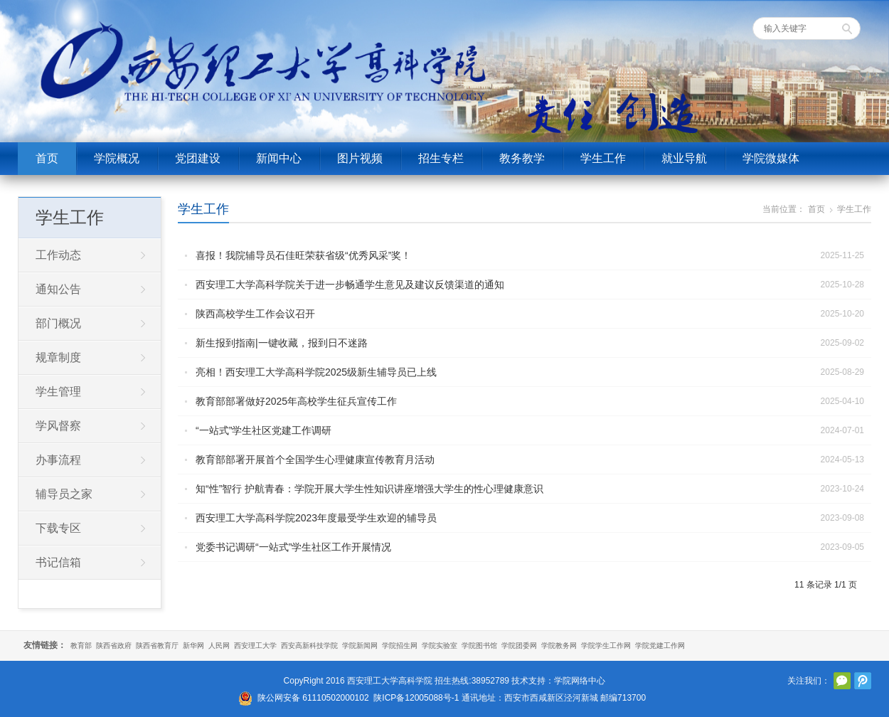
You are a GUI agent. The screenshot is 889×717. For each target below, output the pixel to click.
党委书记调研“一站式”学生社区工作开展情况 (293, 547)
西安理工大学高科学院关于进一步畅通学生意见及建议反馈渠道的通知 (350, 284)
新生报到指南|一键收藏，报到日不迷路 (282, 343)
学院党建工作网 (660, 645)
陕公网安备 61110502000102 (313, 698)
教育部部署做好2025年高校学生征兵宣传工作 (296, 401)
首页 (47, 158)
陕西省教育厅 (157, 645)
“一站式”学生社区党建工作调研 (263, 430)
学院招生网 (399, 645)
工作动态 (58, 255)
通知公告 (58, 289)
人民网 (219, 645)
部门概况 (58, 323)
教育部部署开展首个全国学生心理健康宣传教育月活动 (315, 459)
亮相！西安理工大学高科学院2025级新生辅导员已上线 (316, 372)
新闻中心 (279, 158)
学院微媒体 (770, 158)
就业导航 (684, 158)
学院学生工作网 (606, 645)
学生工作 (603, 158)
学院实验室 (439, 645)
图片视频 (360, 158)
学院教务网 (559, 645)
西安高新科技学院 (309, 645)
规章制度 (58, 357)
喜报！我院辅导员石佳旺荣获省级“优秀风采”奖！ (303, 255)
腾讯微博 (862, 680)
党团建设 (197, 158)
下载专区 (58, 528)
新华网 (193, 645)
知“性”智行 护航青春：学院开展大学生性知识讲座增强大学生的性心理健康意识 (369, 488)
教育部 (81, 645)
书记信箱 (58, 562)
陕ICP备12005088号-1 (416, 698)
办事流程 (58, 460)
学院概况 (116, 158)
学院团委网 (519, 645)
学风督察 (58, 426)
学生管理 (58, 392)
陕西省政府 (114, 645)
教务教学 (522, 158)
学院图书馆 (479, 645)
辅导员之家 (64, 494)
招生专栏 (441, 158)
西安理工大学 (255, 645)
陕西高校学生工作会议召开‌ (255, 313)
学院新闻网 (360, 645)
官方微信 (842, 680)
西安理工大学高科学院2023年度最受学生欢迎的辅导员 (316, 518)
